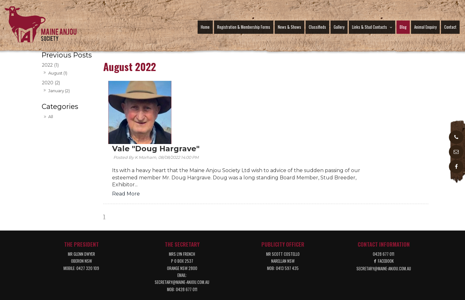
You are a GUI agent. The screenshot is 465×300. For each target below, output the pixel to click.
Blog (403, 27)
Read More (190, 131)
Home (205, 27)
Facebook (386, 206)
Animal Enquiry (425, 27)
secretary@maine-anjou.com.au (182, 228)
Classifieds (317, 27)
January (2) (59, 90)
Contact (450, 27)
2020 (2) (51, 83)
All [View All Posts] (50, 116)
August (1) (57, 72)
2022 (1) (50, 65)
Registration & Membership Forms (243, 27)
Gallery (339, 27)
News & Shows (289, 27)
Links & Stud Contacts (369, 27)
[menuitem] (86, 269)
